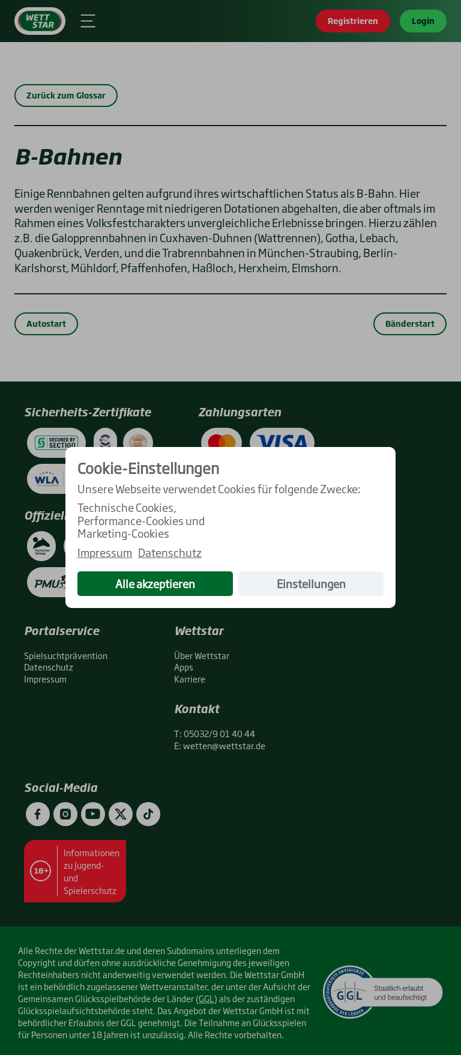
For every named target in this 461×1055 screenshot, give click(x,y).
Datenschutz (170, 552)
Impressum (104, 552)
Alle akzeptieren (155, 583)
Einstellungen (311, 583)
